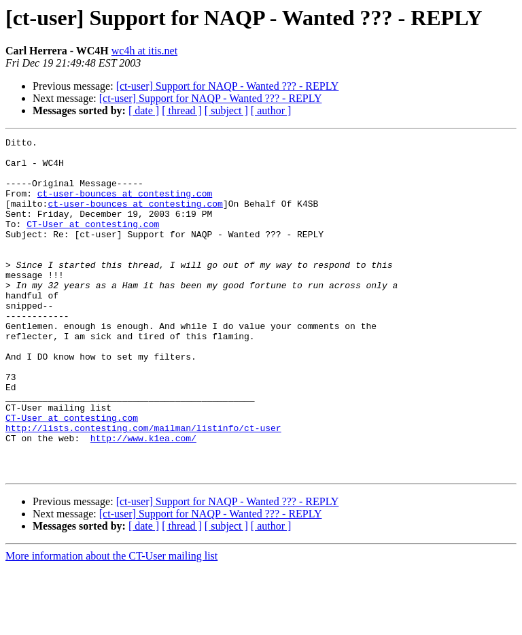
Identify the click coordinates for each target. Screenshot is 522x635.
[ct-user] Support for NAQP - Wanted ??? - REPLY (227, 86)
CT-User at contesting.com (93, 242)
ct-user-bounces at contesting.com (124, 205)
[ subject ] (226, 110)
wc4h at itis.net (144, 50)
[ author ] (271, 110)
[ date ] (143, 110)
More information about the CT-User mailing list (111, 623)
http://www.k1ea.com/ (143, 499)
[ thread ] (182, 110)
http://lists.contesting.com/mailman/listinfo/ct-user (143, 487)
